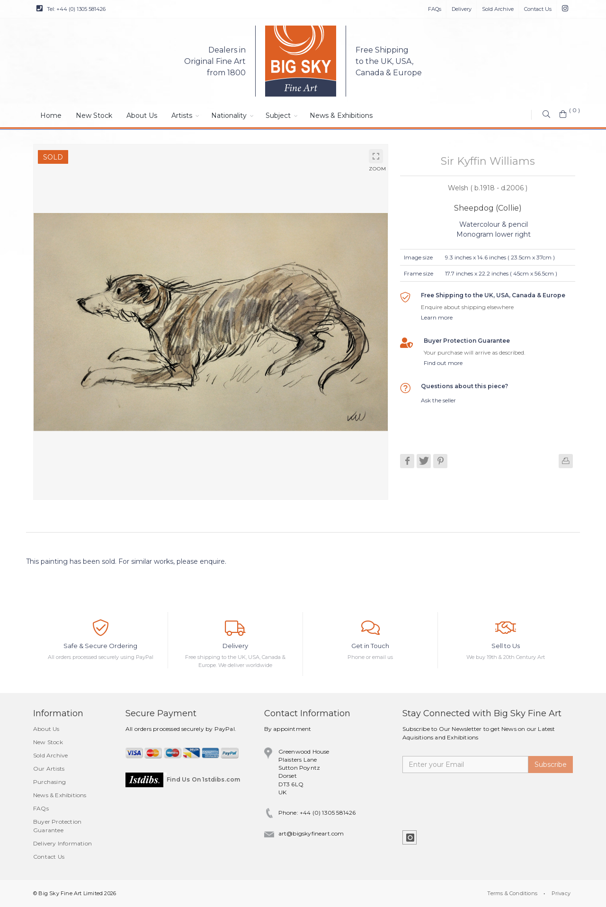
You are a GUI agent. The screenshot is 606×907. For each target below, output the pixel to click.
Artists (181, 115)
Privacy (561, 893)
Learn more (437, 317)
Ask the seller (438, 400)
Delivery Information (62, 843)
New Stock (94, 115)
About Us (141, 115)
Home (51, 115)
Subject (278, 115)
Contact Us (538, 9)
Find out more (443, 362)
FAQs (434, 9)
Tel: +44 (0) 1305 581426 (71, 8)
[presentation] (474, 796)
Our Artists (48, 768)
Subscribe (551, 764)
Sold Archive (498, 9)
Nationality (229, 115)
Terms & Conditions (512, 893)
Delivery (462, 9)
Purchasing (49, 781)
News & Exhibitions (341, 115)
